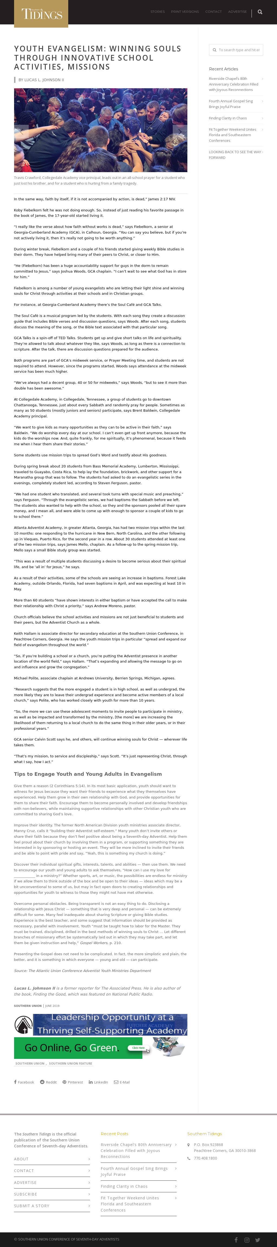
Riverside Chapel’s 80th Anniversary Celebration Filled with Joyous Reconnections (233, 84)
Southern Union (29, 1063)
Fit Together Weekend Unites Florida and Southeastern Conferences (232, 135)
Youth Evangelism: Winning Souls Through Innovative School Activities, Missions (98, 57)
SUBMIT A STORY (31, 1205)
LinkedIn (98, 1082)
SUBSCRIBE (25, 1194)
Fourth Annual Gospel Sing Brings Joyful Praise (231, 104)
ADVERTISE (237, 11)
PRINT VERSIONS (185, 11)
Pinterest (73, 1082)
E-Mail (122, 1082)
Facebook (24, 1082)
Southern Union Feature (70, 1063)
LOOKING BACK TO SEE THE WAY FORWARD (235, 154)
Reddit (48, 1082)
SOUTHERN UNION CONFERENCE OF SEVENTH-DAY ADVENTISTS (68, 1239)
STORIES (158, 11)
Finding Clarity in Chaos (228, 118)
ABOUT (21, 1158)
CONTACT (213, 11)
